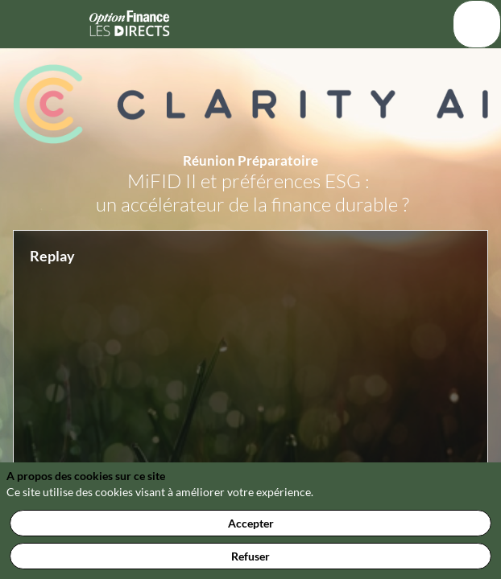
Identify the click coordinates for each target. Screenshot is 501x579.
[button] (24, 24)
